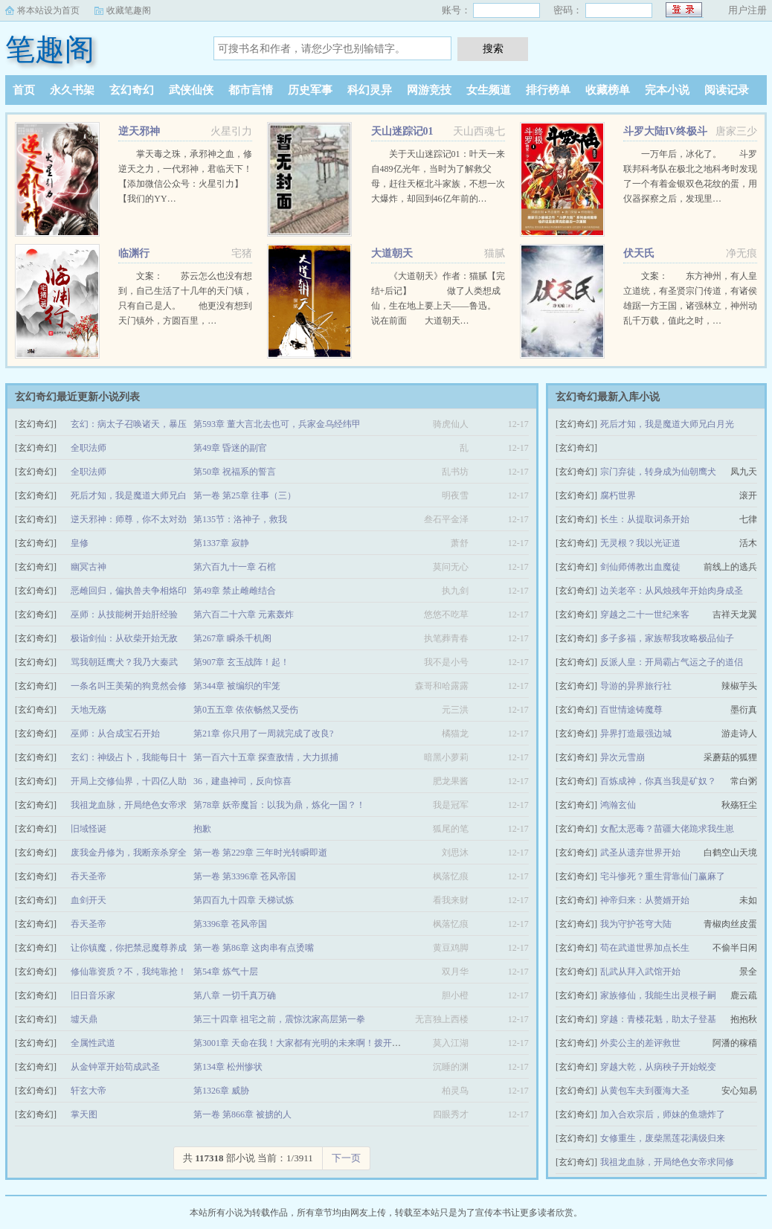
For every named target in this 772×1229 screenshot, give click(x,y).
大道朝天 (392, 253)
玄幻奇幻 (131, 90)
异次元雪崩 (622, 757)
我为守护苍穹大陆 (636, 924)
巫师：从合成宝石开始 (115, 733)
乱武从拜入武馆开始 (640, 971)
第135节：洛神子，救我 (240, 519)
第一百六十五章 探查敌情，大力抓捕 (265, 757)
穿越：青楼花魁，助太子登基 (658, 1019)
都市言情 (250, 90)
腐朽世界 (618, 495)
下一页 (346, 1158)
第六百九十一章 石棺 (234, 567)
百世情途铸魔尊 (631, 710)
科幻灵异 (369, 90)
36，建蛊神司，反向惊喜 (242, 781)
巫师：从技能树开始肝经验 (124, 614)
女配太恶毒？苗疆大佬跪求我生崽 (667, 829)
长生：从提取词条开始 (644, 519)
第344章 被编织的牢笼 (236, 686)
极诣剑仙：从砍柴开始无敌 (124, 638)
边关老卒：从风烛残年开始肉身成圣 (671, 590)
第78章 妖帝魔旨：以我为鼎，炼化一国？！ (279, 805)
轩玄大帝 (88, 1090)
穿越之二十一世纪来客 (644, 614)
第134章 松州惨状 (228, 1067)
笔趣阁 (49, 49)
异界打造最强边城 (636, 733)
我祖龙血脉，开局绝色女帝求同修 (667, 1162)
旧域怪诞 (88, 829)
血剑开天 (88, 900)
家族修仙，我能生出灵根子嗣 (658, 995)
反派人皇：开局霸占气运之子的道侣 (671, 662)
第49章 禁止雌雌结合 (234, 590)
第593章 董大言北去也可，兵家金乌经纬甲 (277, 424)
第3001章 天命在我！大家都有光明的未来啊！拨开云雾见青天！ (319, 1043)
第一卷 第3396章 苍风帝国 (244, 876)
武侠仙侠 (191, 90)
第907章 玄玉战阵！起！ (241, 662)
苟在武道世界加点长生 (644, 948)
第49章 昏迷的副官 (230, 448)
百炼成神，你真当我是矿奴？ (658, 781)
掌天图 (84, 1114)
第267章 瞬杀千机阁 (232, 638)
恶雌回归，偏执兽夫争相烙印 (129, 590)
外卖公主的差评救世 (640, 1043)
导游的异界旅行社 (636, 686)
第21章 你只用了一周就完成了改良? (263, 733)
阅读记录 (726, 90)
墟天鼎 (84, 1019)
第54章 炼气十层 (225, 971)
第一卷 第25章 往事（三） (244, 495)
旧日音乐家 (93, 995)
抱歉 (202, 829)
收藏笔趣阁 (128, 10)
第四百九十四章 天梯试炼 (243, 900)
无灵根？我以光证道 (640, 543)
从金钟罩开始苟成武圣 (115, 1067)
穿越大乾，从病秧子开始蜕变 (658, 1067)
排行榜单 (548, 90)
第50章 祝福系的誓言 (234, 471)
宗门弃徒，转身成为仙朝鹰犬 (658, 471)
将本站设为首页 (48, 10)
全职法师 (88, 448)
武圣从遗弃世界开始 (640, 852)
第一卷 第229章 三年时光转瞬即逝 (260, 852)
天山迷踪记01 (402, 131)
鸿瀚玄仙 (618, 805)
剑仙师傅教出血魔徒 (640, 567)
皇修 (80, 543)
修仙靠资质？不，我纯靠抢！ (129, 971)
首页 (24, 90)
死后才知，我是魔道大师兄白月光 (667, 424)
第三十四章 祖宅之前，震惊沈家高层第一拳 (279, 1019)
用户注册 (747, 10)
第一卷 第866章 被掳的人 (242, 1114)
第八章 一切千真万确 (234, 995)
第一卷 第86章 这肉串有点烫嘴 (253, 948)
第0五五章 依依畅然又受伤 (245, 710)
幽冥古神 (88, 567)
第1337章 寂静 (221, 543)
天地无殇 (88, 710)
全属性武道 (93, 1043)
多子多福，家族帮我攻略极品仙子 (667, 638)
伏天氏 (638, 253)
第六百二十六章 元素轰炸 (243, 614)
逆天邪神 (139, 131)
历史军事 (310, 90)
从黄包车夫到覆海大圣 (644, 1090)
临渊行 (133, 253)
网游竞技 (429, 90)
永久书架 (72, 90)
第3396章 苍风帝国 (230, 924)
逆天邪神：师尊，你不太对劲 (129, 519)
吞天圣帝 (88, 876)
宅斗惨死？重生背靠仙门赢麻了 (662, 876)
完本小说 (667, 90)
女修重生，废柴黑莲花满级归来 (662, 1138)
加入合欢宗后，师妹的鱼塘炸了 (662, 1114)
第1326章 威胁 (221, 1090)
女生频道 (488, 90)
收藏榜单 (607, 90)
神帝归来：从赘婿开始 (644, 900)
